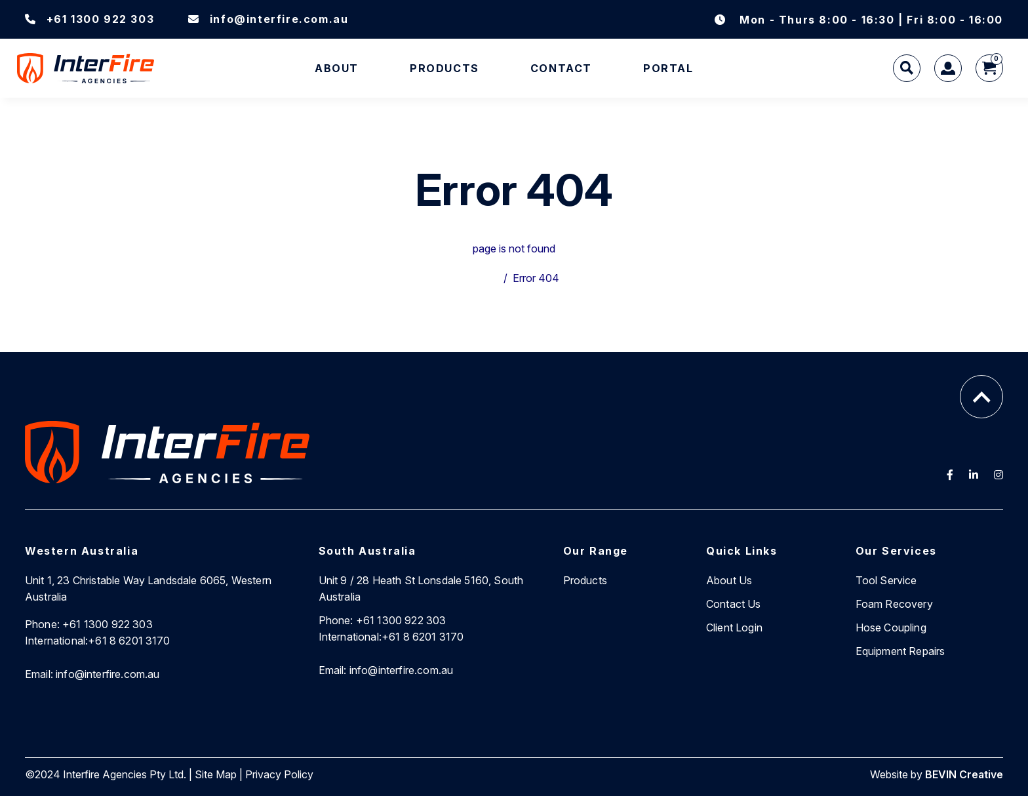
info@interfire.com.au (268, 19)
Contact (561, 68)
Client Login (734, 627)
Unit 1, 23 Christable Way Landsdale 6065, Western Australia (148, 588)
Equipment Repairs (900, 651)
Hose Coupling (891, 627)
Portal (668, 68)
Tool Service (886, 580)
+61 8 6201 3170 (97, 640)
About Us (729, 580)
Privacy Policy (279, 774)
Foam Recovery (894, 603)
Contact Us (733, 603)
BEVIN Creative (964, 774)
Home (483, 278)
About (337, 68)
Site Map (216, 774)
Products (444, 68)
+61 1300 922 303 (89, 19)
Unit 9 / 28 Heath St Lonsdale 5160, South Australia (421, 588)
